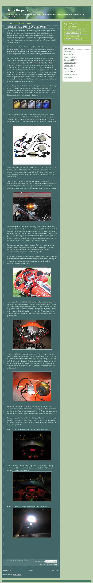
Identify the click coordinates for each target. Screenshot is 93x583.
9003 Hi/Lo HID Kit (36, 63)
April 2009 (67, 69)
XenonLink (15, 49)
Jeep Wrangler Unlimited (74, 30)
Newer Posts (7, 570)
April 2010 (67, 51)
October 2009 (68, 66)
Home (31, 570)
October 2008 (68, 71)
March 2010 (68, 54)
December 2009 (69, 60)
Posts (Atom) (17, 575)
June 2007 (67, 77)
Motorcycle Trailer (72, 36)
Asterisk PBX (70, 27)
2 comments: (41, 561)
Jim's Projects (17, 10)
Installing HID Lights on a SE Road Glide (26, 27)
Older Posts (55, 570)
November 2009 (69, 63)
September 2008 (69, 74)
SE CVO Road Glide (50, 564)
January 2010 (68, 57)
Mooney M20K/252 (72, 33)
